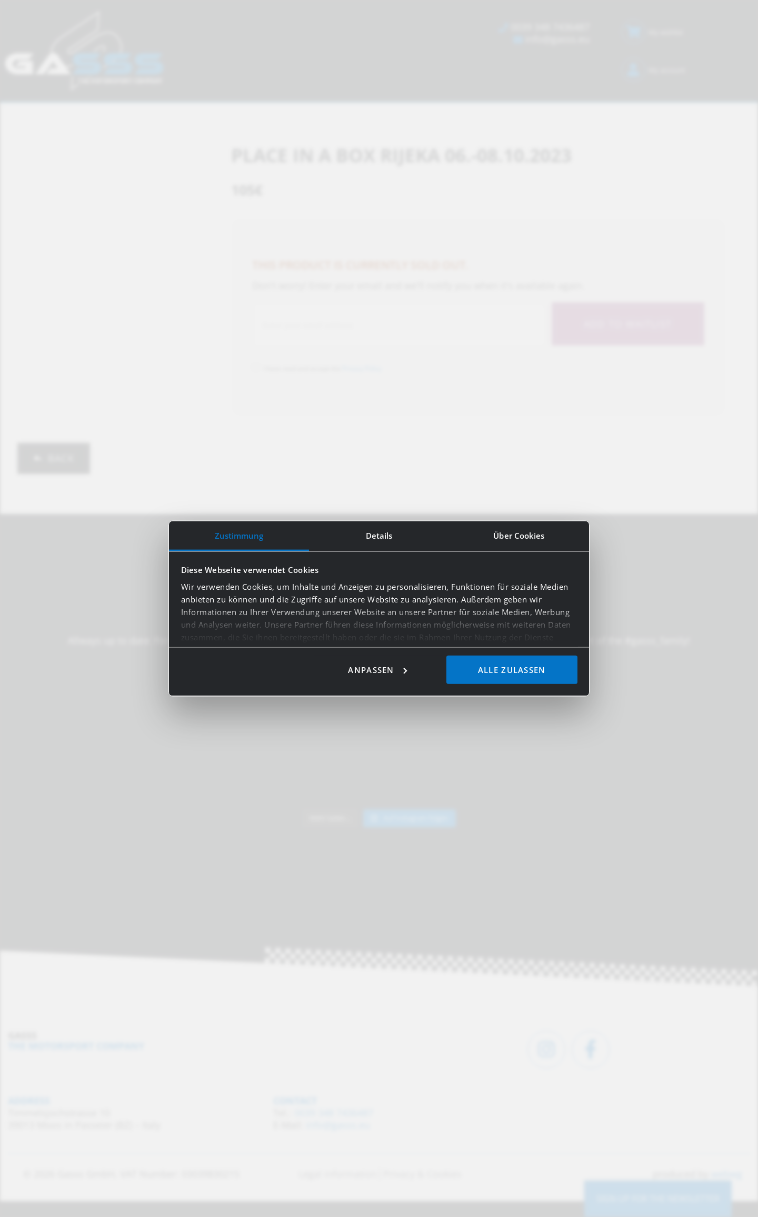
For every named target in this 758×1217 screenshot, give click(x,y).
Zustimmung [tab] (239, 535)
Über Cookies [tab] (518, 535)
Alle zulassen (512, 669)
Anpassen (377, 669)
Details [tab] (379, 535)
